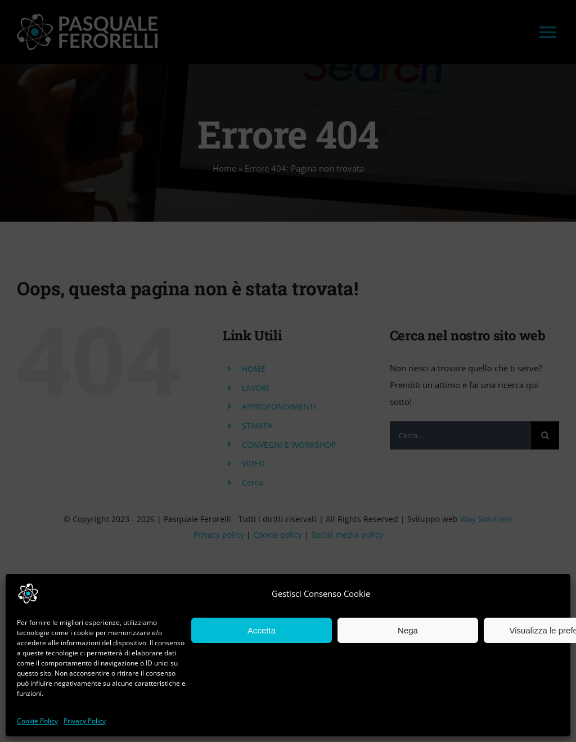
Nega (408, 630)
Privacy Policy (85, 721)
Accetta (262, 630)
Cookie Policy (37, 721)
